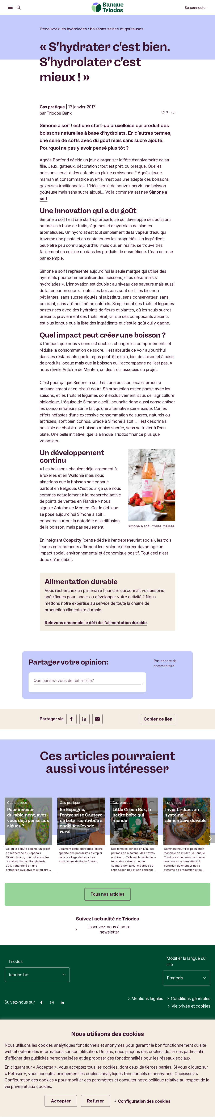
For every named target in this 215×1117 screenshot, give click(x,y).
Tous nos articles (107, 894)
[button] (210, 838)
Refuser (95, 1101)
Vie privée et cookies (189, 1006)
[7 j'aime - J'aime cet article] (164, 113)
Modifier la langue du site (186, 961)
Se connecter (196, 7)
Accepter (61, 1101)
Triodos (15, 961)
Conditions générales (188, 998)
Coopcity (72, 540)
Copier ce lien (158, 719)
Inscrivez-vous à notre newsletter (103, 929)
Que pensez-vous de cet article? (64, 680)
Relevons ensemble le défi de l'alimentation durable (96, 622)
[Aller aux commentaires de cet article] (173, 113)
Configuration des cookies (142, 1101)
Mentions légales (145, 998)
